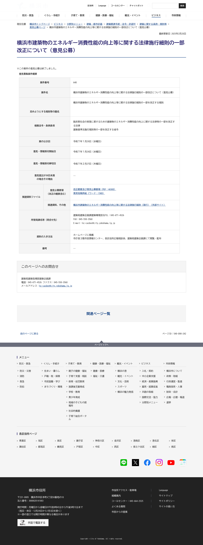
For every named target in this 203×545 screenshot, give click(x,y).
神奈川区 (99, 441)
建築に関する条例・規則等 (153, 24)
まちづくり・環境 (53, 387)
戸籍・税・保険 (52, 376)
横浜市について (174, 371)
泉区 (59, 441)
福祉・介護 (98, 376)
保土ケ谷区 (138, 447)
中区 (97, 447)
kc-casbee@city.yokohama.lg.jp (55, 286)
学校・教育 (74, 392)
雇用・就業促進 (150, 387)
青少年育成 (74, 397)
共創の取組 (147, 392)
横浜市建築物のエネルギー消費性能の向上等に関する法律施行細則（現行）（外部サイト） (119, 205)
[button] (102, 313)
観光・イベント (125, 363)
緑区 (154, 447)
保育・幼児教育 (76, 381)
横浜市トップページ (40, 24)
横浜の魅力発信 (125, 392)
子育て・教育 (75, 363)
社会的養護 (74, 411)
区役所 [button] (90, 6)
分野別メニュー (75, 24)
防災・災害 (25, 371)
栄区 (173, 441)
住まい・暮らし (52, 371)
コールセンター (118, 6)
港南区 (136, 441)
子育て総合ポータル (78, 417)
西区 (116, 447)
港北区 (155, 441)
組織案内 (116, 496)
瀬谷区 (22, 447)
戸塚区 (79, 447)
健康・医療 (98, 371)
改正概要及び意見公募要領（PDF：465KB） (94, 189)
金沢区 (117, 441)
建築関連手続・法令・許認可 (121, 24)
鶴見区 (60, 447)
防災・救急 (24, 363)
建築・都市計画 (94, 24)
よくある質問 (118, 506)
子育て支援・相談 (78, 376)
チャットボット (136, 6)
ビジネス (58, 24)
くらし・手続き (51, 363)
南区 (173, 447)
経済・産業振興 (150, 381)
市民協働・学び (52, 381)
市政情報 (170, 363)
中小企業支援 (148, 376)
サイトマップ (166, 496)
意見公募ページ (37, 27)
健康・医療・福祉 (101, 363)
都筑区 (41, 447)
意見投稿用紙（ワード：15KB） (89, 193)
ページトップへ (101, 345)
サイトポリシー (167, 501)
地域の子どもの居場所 (78, 404)
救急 (22, 381)
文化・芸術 (123, 381)
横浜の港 (122, 371)
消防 (22, 376)
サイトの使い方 (167, 506)
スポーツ (122, 387)
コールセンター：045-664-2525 (127, 501)
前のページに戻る (29, 333)
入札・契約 (147, 371)
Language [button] (102, 6)
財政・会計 (172, 392)
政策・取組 (172, 376)
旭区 (40, 441)
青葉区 (22, 441)
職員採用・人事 (174, 387)
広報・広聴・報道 (175, 397)
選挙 (168, 402)
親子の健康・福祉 (78, 371)
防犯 (22, 387)
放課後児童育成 (76, 387)
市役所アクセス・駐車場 (124, 490)
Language (163, 490)
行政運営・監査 (174, 381)
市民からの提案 (119, 512)
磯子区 (79, 441)
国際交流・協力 (150, 397)
